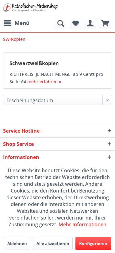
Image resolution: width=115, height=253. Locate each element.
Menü (16, 22)
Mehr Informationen (82, 224)
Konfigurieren (93, 243)
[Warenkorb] (105, 23)
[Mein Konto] (90, 23)
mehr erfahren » (44, 81)
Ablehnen (17, 243)
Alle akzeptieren (52, 243)
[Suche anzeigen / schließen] (60, 23)
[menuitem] (16, 23)
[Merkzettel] (75, 23)
